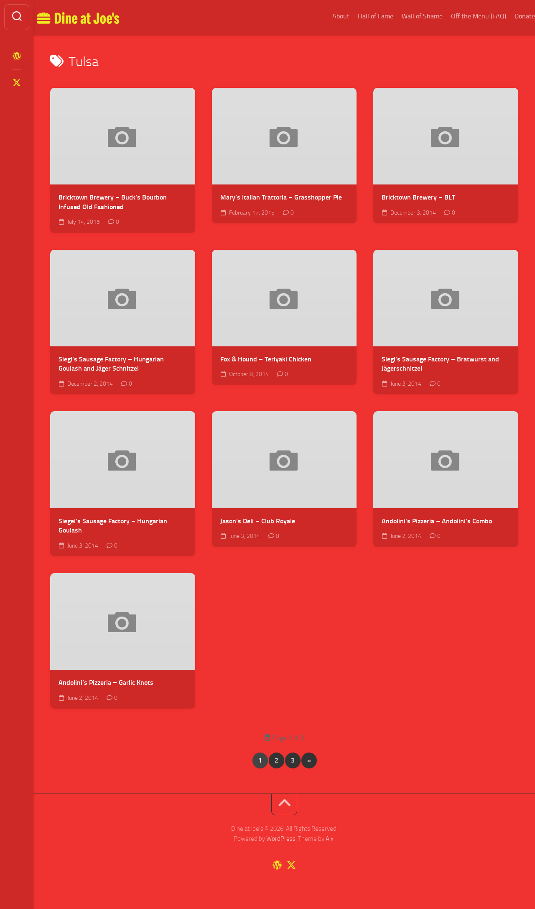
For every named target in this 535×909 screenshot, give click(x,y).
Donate (508, 16)
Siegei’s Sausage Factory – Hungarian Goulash (113, 526)
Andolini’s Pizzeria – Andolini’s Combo (437, 521)
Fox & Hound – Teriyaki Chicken (265, 359)
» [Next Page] (309, 760)
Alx (330, 838)
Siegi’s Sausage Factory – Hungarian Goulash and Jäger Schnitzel (111, 364)
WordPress (281, 838)
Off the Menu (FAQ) (461, 16)
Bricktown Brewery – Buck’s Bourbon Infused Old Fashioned (113, 202)
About (324, 16)
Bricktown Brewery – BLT (418, 197)
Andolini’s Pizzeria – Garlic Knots (106, 682)
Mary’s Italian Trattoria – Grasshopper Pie (281, 197)
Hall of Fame (359, 16)
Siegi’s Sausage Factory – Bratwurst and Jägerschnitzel (440, 364)
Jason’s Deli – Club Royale (257, 521)
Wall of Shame (405, 16)
